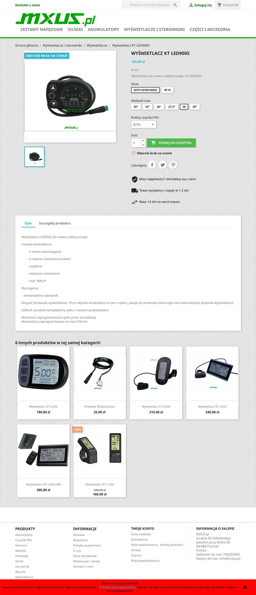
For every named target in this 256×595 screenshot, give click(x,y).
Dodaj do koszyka (171, 143)
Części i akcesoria (210, 29)
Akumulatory (103, 29)
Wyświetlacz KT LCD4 (99, 484)
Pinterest (173, 165)
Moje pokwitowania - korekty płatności (157, 545)
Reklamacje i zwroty (86, 561)
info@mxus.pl (229, 558)
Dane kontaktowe (85, 556)
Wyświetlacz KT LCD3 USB (43, 484)
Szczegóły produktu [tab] (55, 223)
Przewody (21, 556)
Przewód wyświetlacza (99, 406)
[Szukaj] (151, 5)
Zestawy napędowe (41, 29)
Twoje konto (142, 528)
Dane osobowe (141, 534)
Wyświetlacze (24, 577)
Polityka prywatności (87, 545)
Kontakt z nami (27, 5)
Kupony (136, 555)
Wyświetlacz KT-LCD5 (43, 406)
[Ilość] (136, 142)
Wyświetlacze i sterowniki (154, 29)
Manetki (20, 551)
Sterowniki (22, 566)
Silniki (75, 29)
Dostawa (79, 535)
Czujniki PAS (23, 540)
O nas (77, 551)
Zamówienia (139, 539)
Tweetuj (163, 165)
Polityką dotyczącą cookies (117, 587)
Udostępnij (152, 165)
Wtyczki (20, 572)
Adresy (136, 550)
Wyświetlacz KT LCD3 (212, 406)
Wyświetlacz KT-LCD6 (156, 406)
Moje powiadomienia (145, 560)
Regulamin (80, 540)
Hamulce (21, 545)
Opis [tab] (28, 223)
